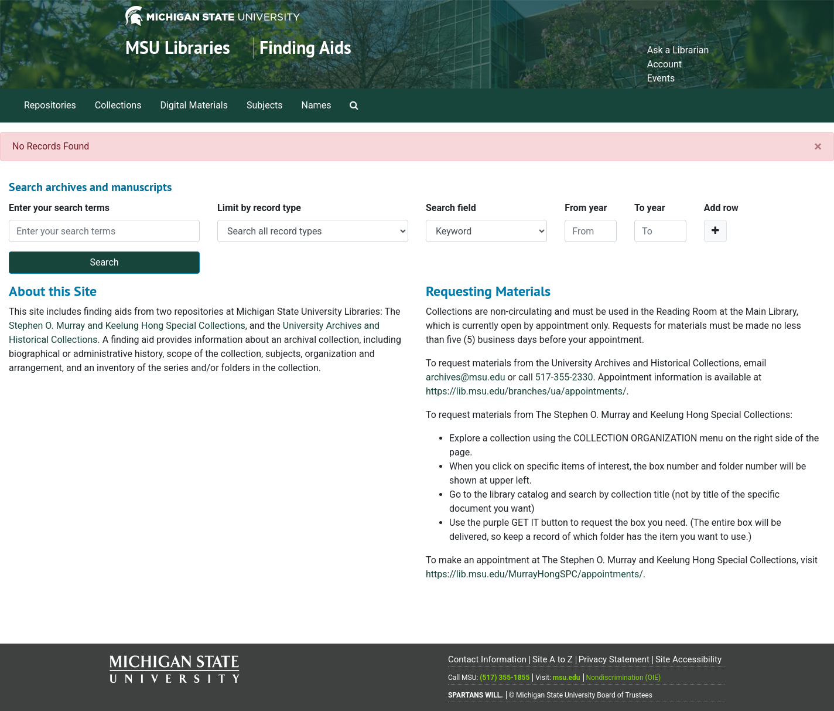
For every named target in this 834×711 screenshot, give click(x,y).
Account (664, 64)
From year (586, 207)
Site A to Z (552, 659)
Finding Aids (305, 47)
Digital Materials (194, 105)
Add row (721, 207)
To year (649, 207)
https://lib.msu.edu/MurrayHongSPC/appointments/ (534, 574)
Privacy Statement (614, 659)
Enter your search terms (59, 207)
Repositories (50, 105)
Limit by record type (259, 207)
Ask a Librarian (678, 50)
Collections (118, 105)
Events (661, 78)
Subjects (264, 105)
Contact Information (487, 659)
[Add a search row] (715, 231)
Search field (451, 207)
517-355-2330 (564, 377)
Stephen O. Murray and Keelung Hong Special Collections (127, 325)
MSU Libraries (177, 47)
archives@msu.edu (465, 377)
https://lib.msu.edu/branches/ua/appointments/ (526, 391)
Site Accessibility (688, 659)
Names (316, 105)
